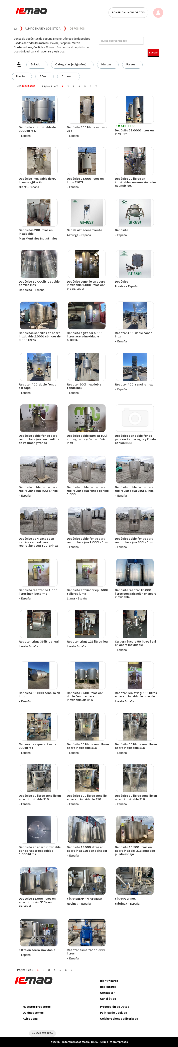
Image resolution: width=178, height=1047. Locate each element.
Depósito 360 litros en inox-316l (87, 129)
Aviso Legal (30, 1019)
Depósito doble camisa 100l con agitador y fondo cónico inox (87, 439)
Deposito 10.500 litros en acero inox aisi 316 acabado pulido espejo (135, 850)
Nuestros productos (36, 1007)
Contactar (107, 993)
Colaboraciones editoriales (119, 1019)
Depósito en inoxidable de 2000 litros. (37, 129)
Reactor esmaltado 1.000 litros (86, 952)
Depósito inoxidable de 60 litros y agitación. (37, 180)
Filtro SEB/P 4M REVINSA (84, 899)
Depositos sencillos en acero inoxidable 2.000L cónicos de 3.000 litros (40, 336)
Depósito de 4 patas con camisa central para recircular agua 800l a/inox (38, 542)
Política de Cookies (113, 1013)
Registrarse (108, 987)
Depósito (121, 230)
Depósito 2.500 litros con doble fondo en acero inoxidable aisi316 (85, 696)
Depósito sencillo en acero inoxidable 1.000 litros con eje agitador (86, 285)
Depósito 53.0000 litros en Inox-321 (134, 132)
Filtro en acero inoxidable (37, 950)
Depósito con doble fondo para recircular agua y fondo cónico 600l (135, 439)
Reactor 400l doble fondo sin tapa (37, 386)
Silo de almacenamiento (84, 230)
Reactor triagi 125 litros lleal (88, 642)
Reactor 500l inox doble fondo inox (84, 386)
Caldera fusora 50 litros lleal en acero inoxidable (135, 643)
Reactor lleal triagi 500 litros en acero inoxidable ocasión (136, 695)
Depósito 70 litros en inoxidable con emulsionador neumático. (135, 182)
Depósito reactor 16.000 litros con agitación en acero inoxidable (136, 593)
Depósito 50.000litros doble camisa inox (39, 283)
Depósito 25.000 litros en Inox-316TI (85, 180)
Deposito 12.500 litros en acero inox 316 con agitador (87, 849)
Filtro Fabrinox (125, 899)
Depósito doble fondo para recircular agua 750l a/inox (134, 489)
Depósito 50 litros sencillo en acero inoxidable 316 (88, 746)
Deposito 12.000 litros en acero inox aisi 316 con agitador (37, 902)
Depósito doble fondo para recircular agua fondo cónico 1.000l (88, 490)
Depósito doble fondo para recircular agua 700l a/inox (38, 489)
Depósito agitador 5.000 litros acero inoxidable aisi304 (85, 336)
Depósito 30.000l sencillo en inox (39, 695)
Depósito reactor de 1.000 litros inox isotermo (38, 592)
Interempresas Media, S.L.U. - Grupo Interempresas (95, 1042)
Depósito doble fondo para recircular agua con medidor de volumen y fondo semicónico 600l (39, 441)
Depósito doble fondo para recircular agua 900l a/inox (134, 540)
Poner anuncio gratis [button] (128, 12)
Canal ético (108, 999)
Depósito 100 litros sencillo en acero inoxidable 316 (87, 797)
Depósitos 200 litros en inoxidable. (36, 232)
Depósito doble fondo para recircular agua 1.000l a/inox (88, 540)
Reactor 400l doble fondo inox (133, 335)
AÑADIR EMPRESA (42, 1033)
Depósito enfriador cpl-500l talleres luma (87, 592)
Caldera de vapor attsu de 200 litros (37, 746)
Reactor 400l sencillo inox (134, 384)
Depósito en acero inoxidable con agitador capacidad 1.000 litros (40, 850)
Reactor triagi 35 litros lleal (39, 642)
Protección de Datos (114, 1007)
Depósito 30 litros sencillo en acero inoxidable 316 (40, 797)
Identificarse (109, 981)
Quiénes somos (33, 1013)
